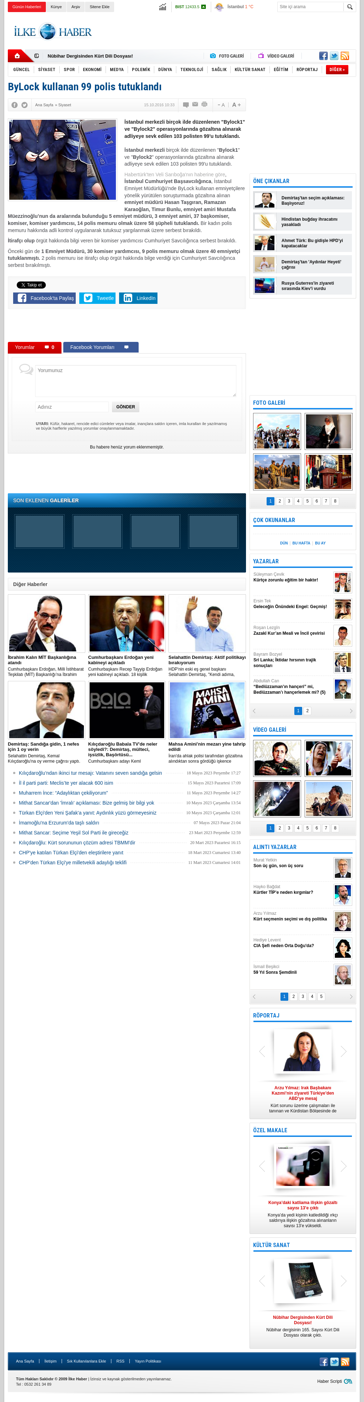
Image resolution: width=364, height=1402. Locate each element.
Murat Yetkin (292, 863)
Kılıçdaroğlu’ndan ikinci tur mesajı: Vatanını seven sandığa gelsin (90, 773)
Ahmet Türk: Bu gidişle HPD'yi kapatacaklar (312, 243)
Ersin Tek (292, 603)
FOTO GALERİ (269, 402)
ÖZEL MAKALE (270, 1130)
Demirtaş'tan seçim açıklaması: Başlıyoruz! (313, 200)
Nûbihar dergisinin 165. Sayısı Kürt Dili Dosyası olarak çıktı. (303, 1326)
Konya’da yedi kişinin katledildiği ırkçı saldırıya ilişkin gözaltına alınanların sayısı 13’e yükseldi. (303, 1214)
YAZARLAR (266, 561)
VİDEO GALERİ (269, 729)
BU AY (320, 543)
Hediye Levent (292, 943)
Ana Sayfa (25, 1361)
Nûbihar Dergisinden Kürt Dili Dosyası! (90, 56)
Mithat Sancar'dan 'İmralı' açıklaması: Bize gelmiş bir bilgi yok (86, 803)
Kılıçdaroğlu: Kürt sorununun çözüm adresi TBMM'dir (77, 842)
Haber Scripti (329, 1381)
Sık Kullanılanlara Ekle (86, 1361)
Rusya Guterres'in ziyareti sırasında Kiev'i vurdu (308, 286)
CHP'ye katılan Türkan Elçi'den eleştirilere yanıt (71, 852)
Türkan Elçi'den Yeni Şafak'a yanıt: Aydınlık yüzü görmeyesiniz (87, 813)
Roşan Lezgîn (292, 630)
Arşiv (75, 7)
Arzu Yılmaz (292, 916)
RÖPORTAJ (266, 1015)
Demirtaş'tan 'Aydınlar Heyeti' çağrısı (311, 264)
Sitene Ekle (99, 7)
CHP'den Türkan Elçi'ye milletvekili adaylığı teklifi (73, 862)
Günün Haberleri (26, 7)
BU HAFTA (301, 543)
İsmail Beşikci (292, 969)
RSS (120, 1361)
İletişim (50, 1361)
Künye (56, 7)
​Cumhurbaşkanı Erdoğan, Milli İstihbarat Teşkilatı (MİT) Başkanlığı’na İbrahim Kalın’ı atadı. (46, 666)
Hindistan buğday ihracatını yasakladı (309, 222)
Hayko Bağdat (292, 889)
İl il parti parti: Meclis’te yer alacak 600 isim (66, 783)
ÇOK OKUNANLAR (274, 520)
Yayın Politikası (148, 1361)
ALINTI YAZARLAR (274, 847)
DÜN (284, 543)
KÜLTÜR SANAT (271, 1245)
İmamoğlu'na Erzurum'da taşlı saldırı (59, 823)
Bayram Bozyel (292, 660)
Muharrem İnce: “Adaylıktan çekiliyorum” (63, 793)
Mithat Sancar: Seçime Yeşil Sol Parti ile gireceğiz (73, 833)
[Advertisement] (226, 32)
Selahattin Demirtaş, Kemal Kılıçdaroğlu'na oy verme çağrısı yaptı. (46, 752)
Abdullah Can (292, 686)
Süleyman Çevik (292, 577)
